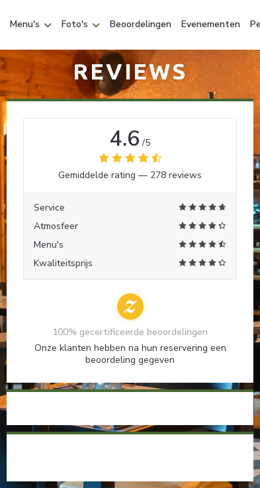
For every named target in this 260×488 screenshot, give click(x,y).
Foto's (81, 24)
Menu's (31, 24)
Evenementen (210, 24)
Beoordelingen (140, 24)
